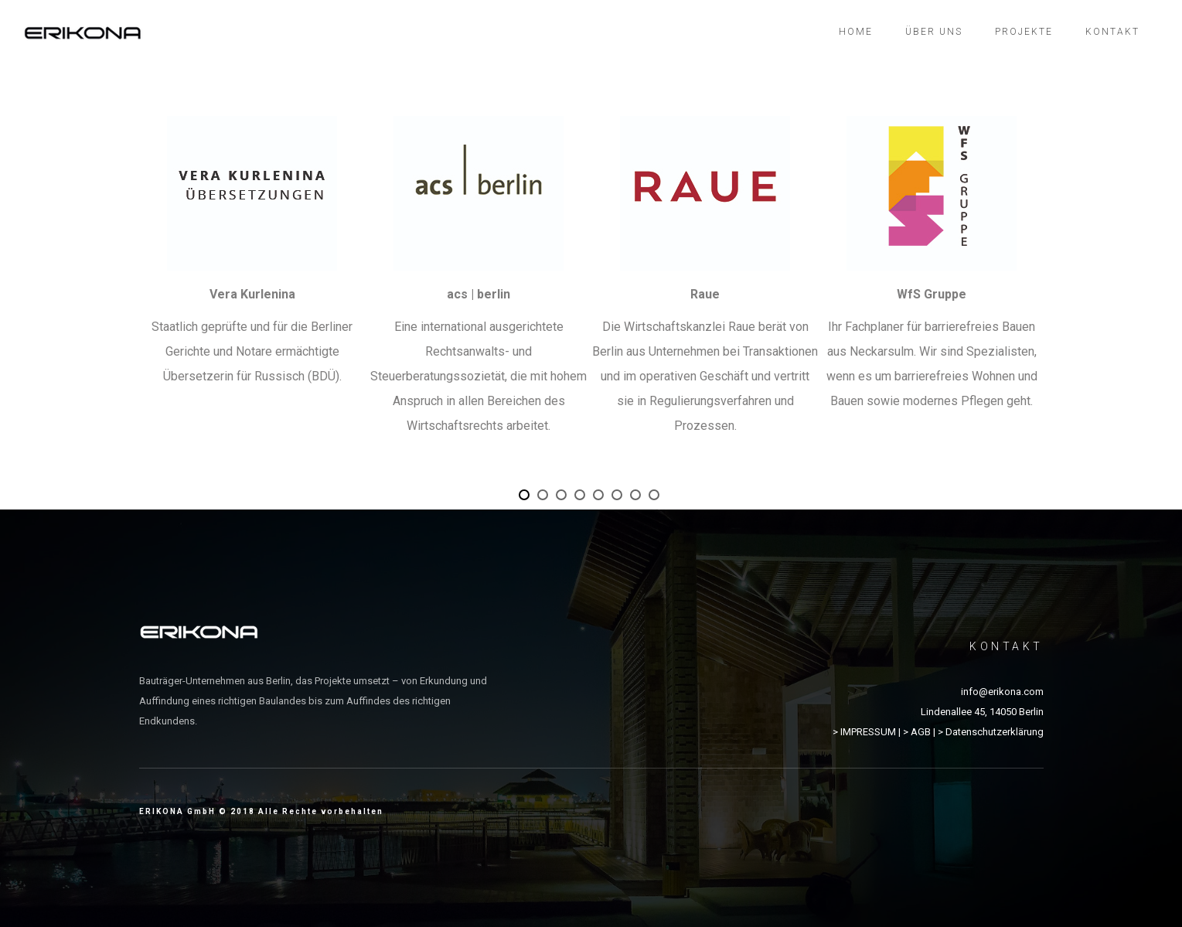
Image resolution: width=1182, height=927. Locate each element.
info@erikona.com (1002, 691)
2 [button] (545, 497)
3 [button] (563, 497)
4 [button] (582, 497)
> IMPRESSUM (864, 732)
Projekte (1024, 31)
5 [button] (600, 497)
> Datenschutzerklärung (991, 732)
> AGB (917, 732)
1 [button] (526, 497)
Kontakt (1112, 31)
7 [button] (638, 497)
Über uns (933, 31)
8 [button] (656, 497)
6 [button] (619, 497)
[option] (252, 261)
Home (856, 31)
